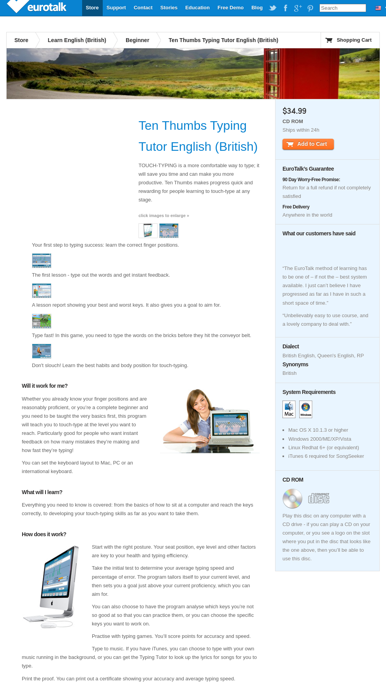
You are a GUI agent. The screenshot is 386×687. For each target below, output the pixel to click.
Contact (143, 8)
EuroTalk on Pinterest (310, 8)
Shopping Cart (354, 40)
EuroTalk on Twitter (273, 8)
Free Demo (231, 8)
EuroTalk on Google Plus (297, 8)
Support (116, 8)
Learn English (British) (77, 40)
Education (197, 8)
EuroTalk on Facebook (285, 8)
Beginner (137, 40)
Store (92, 8)
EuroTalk (37, 8)
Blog (257, 8)
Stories (168, 8)
